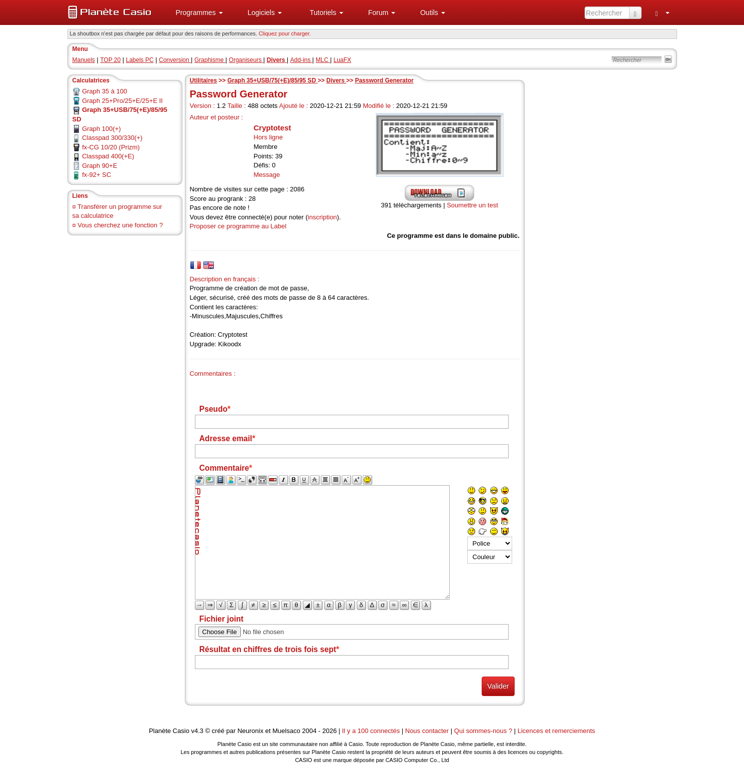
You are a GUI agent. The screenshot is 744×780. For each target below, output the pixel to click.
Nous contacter (427, 731)
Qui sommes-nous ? (483, 731)
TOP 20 (110, 59)
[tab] (195, 265)
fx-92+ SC (96, 174)
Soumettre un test (472, 205)
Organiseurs (246, 59)
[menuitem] (195, 12)
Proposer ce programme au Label (238, 226)
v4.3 (197, 731)
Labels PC (139, 59)
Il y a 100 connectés (372, 731)
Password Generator (384, 80)
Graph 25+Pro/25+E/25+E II (122, 100)
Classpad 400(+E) (108, 156)
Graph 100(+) (101, 128)
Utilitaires (203, 80)
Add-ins (301, 59)
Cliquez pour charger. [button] (285, 33)
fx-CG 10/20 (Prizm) (111, 147)
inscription (322, 217)
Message (267, 174)
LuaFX (342, 59)
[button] (195, 12)
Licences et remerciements (556, 731)
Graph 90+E (99, 165)
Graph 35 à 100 (104, 91)
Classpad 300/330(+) (112, 137)
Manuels (83, 59)
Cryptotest (272, 127)
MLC (323, 59)
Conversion (175, 59)
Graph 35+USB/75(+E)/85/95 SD (272, 80)
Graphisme (209, 59)
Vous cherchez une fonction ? (120, 225)
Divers (336, 80)
